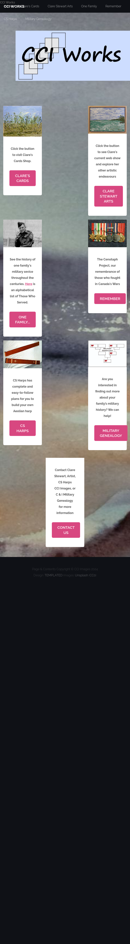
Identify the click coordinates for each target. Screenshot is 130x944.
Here (28, 284)
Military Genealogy (38, 19)
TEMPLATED (53, 575)
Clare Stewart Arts (108, 196)
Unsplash (81, 575)
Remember (110, 299)
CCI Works (7, 2)
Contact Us (66, 530)
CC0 (93, 575)
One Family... (22, 319)
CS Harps (10, 19)
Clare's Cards (22, 178)
